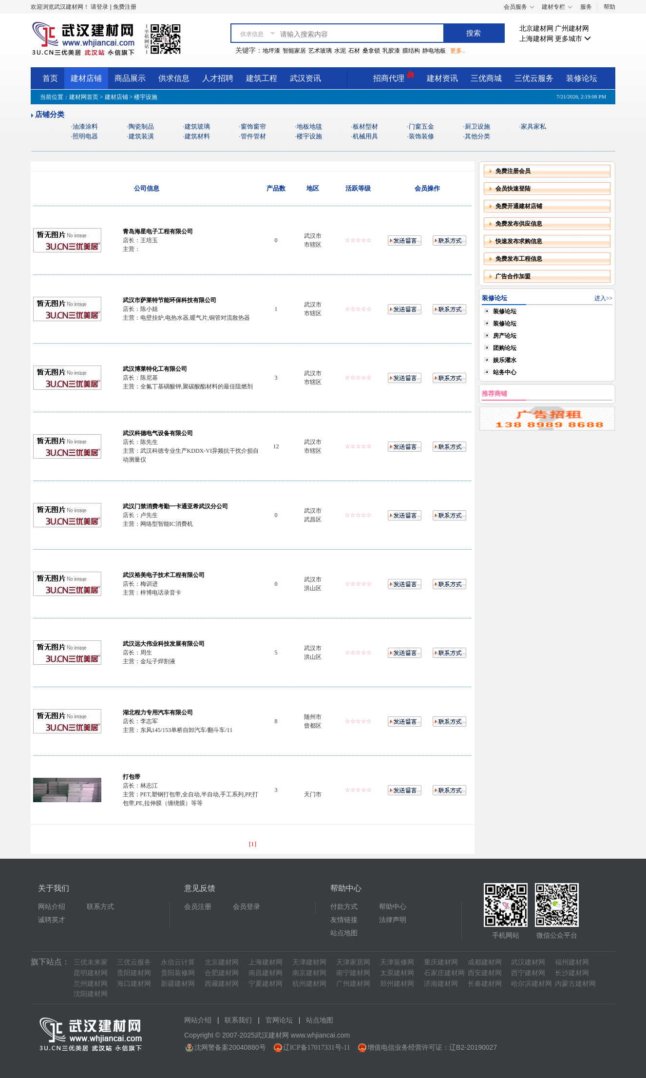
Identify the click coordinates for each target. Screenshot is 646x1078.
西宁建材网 (528, 973)
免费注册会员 (513, 171)
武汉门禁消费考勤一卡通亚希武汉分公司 (175, 506)
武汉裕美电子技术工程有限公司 (164, 575)
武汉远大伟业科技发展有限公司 (164, 643)
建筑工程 (261, 78)
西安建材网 (485, 973)
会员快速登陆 (513, 188)
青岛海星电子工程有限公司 (158, 231)
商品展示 (130, 78)
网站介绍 (51, 906)
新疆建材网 (178, 983)
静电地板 (434, 50)
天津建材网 (309, 962)
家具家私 (533, 126)
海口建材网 (134, 983)
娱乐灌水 (504, 360)
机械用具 (365, 136)
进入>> (603, 298)
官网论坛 (279, 1020)
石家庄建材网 (444, 973)
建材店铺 (86, 78)
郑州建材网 (397, 983)
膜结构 (411, 50)
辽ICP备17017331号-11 (316, 1047)
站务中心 (504, 372)
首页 (50, 78)
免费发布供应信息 (518, 223)
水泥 (340, 50)
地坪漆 (271, 50)
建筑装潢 (141, 136)
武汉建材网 (528, 962)
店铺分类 (49, 114)
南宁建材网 (353, 973)
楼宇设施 (309, 136)
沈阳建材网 (91, 994)
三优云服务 (533, 78)
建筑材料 (197, 136)
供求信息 (174, 78)
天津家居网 (353, 962)
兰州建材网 (91, 983)
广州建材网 (572, 28)
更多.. (457, 50)
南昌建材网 (265, 973)
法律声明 (392, 920)
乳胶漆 (391, 50)
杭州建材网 (309, 983)
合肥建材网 (222, 973)
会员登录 (246, 906)
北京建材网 (536, 28)
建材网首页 (83, 97)
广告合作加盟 (513, 276)
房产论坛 (504, 335)
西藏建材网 (222, 983)
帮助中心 (392, 906)
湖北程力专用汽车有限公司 (158, 712)
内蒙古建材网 (575, 983)
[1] (253, 843)
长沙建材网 (572, 973)
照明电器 (85, 136)
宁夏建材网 (265, 983)
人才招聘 (217, 78)
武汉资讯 (305, 78)
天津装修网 (397, 962)
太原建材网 (397, 973)
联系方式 (100, 906)
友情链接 (344, 920)
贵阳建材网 (134, 973)
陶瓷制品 (141, 126)
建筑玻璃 (197, 126)
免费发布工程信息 (518, 258)
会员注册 (197, 906)
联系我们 (238, 1020)
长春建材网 (485, 983)
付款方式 (344, 906)
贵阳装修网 (178, 973)
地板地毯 (309, 126)
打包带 (131, 776)
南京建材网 (309, 973)
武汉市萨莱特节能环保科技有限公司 (169, 300)
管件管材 (253, 136)
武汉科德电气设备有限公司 (158, 433)
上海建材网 (536, 38)
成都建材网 (485, 962)
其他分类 (477, 136)
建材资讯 (442, 78)
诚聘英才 (51, 920)
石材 (354, 50)
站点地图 (344, 933)
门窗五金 (421, 126)
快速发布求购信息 (518, 241)
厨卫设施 (477, 126)
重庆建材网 (441, 962)
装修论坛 (581, 78)
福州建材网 (572, 962)
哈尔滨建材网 (531, 983)
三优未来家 (91, 962)
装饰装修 (421, 136)
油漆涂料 (85, 126)
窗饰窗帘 (253, 126)
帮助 (609, 6)
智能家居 (294, 50)
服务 (586, 6)
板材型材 (365, 126)
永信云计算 (178, 962)
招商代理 (393, 76)
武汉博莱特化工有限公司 (155, 369)
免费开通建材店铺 (518, 206)
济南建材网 (441, 983)
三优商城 (486, 78)
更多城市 (573, 38)
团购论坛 (504, 348)
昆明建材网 (91, 973)
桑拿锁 (371, 50)
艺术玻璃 (320, 50)
